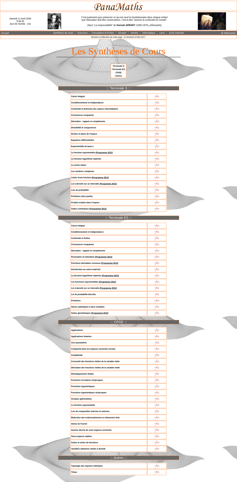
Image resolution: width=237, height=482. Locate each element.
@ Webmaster (228, 33)
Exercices (83, 33)
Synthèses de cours (63, 33)
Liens (162, 33)
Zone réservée (176, 33)
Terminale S (118, 66)
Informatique (148, 33)
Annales (122, 33)
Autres (118, 76)
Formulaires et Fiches (103, 33)
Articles (134, 33)
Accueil (5, 33)
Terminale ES (118, 69)
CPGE (118, 72)
